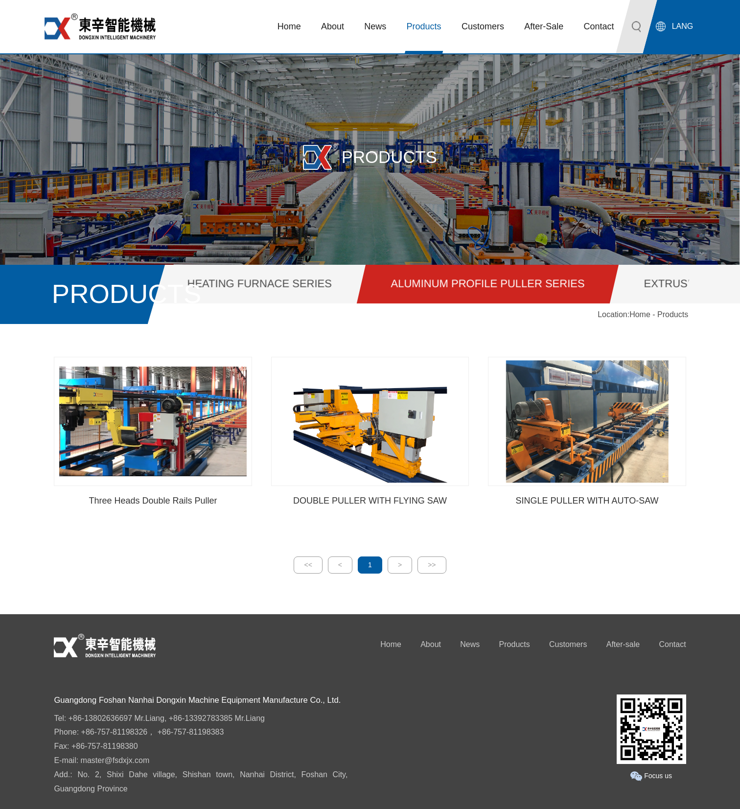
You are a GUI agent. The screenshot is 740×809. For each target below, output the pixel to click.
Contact (672, 644)
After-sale (623, 644)
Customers (568, 644)
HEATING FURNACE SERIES (259, 283)
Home (639, 314)
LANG (683, 26)
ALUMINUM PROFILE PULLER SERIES (488, 283)
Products (514, 644)
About (430, 644)
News (470, 644)
